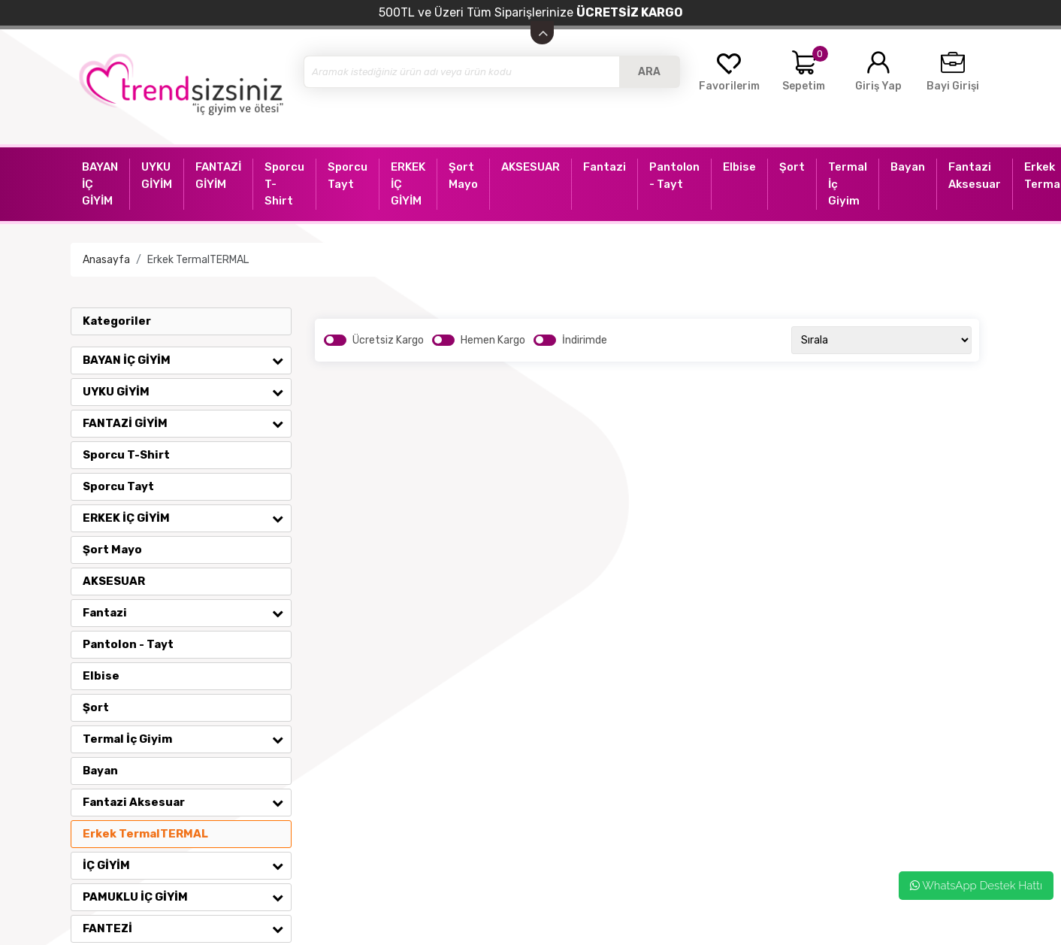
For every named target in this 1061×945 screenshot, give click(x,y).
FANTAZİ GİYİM (187, 423)
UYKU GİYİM (187, 391)
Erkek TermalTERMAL (198, 259)
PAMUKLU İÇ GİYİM (187, 897)
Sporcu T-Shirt (126, 455)
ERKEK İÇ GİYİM (187, 518)
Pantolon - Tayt (128, 644)
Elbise (101, 676)
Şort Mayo (112, 549)
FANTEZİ (187, 928)
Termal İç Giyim (187, 739)
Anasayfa (106, 259)
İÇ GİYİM (187, 865)
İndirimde (584, 340)
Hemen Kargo (493, 340)
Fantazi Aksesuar (187, 802)
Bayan (100, 770)
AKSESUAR (114, 581)
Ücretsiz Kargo (388, 340)
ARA (649, 71)
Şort (96, 707)
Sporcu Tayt (118, 486)
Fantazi (187, 612)
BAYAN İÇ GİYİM (187, 360)
